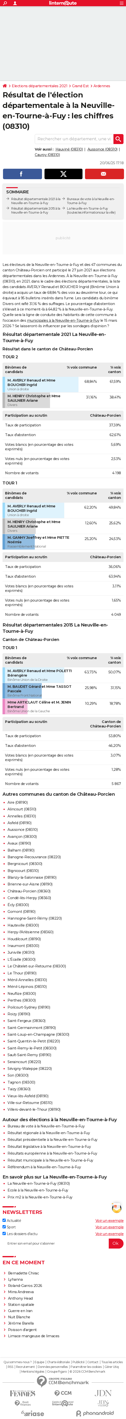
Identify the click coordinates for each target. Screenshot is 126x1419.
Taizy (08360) (19, 1089)
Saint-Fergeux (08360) (27, 1021)
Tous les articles (112, 1362)
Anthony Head (20, 1298)
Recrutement (25, 1367)
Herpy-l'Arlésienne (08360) (30, 932)
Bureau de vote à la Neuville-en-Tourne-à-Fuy (46, 1126)
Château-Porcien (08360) (29, 891)
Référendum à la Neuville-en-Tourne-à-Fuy (44, 1167)
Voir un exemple (110, 1220)
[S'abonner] (63, 1244)
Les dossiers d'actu (19, 1234)
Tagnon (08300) (21, 1082)
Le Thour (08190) (22, 973)
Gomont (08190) (21, 911)
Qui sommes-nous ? (18, 1362)
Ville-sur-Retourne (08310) (30, 1103)
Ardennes (102, 86)
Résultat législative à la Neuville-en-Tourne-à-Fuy (49, 1146)
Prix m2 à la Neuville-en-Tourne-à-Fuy (40, 1197)
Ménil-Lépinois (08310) (27, 986)
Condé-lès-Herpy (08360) (29, 898)
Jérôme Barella (21, 1323)
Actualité (11, 1220)
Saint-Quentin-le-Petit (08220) (34, 1041)
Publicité (78, 1362)
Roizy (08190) (19, 1014)
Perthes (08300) (22, 1000)
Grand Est (80, 86)
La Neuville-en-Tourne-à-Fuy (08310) (39, 1183)
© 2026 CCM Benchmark (87, 1371)
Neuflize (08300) (22, 993)
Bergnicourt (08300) (25, 864)
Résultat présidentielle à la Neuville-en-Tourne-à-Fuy (53, 1139)
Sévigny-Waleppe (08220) (30, 1068)
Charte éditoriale (58, 1362)
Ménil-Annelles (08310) (27, 980)
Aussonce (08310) (103, 149)
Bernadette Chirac (23, 1273)
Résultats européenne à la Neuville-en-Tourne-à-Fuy (52, 1153)
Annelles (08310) (22, 816)
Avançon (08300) (22, 836)
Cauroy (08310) (47, 155)
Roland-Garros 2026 (25, 1285)
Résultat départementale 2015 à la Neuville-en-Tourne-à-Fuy (35, 210)
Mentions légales (32, 1371)
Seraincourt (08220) (24, 1062)
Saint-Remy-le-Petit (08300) (32, 1048)
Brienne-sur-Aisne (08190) (30, 884)
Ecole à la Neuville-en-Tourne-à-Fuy (38, 1190)
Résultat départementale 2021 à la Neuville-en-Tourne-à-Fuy (35, 201)
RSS (10, 1367)
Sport (9, 1227)
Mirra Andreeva (21, 1292)
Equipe (39, 1362)
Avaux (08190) (19, 843)
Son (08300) (18, 1075)
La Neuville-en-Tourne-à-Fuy (87, 208)
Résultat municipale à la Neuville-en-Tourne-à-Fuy (50, 1160)
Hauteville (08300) (23, 925)
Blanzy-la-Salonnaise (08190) (32, 877)
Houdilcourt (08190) (24, 939)
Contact (92, 1362)
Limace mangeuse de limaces (34, 1336)
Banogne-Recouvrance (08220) (34, 857)
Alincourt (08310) (22, 809)
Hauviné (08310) (69, 149)
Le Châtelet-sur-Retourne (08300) (37, 966)
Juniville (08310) (21, 952)
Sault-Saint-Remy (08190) (29, 1055)
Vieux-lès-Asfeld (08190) (28, 1096)
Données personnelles (53, 1367)
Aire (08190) (18, 802)
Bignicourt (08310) (23, 870)
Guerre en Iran (20, 1311)
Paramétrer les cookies (86, 1367)
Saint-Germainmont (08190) (32, 1027)
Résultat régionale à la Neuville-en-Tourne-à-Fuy (49, 1133)
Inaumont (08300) (23, 946)
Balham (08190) (21, 850)
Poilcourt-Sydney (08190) (29, 1007)
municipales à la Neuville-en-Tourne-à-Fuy (63, 320)
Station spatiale (21, 1304)
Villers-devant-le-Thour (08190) (34, 1109)
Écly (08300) (18, 905)
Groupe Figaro (57, 1371)
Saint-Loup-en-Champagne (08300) (38, 1034)
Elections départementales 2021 (39, 86)
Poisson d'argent (22, 1330)
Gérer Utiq (111, 1367)
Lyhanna (15, 1279)
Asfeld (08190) (19, 823)
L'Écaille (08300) (22, 959)
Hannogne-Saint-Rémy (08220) (35, 918)
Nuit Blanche (19, 1317)
